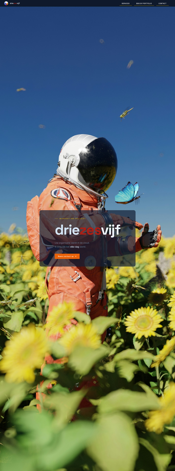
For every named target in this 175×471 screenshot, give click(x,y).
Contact (163, 4)
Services (126, 4)
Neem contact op (67, 256)
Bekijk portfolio (144, 4)
